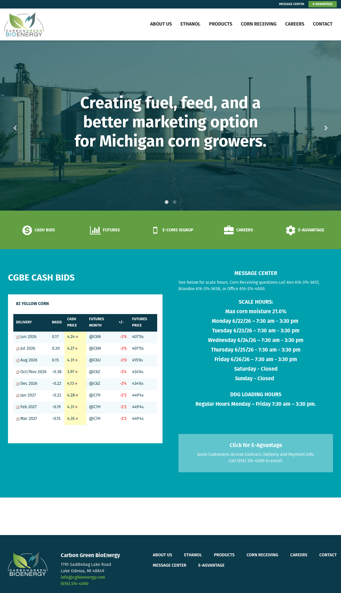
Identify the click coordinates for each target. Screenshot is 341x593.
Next (317, 125)
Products (220, 24)
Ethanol (190, 24)
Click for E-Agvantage (256, 445)
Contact (322, 24)
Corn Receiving (259, 24)
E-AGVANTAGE (322, 4)
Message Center (169, 565)
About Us (161, 24)
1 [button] (166, 202)
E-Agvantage (211, 565)
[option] (170, 125)
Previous (23, 125)
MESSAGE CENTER (291, 4)
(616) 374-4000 (74, 584)
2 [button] (174, 202)
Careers (294, 24)
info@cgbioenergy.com (83, 577)
